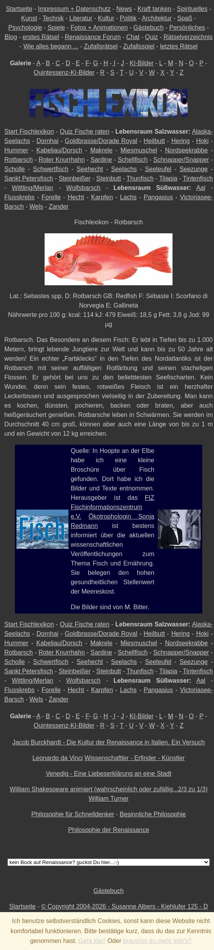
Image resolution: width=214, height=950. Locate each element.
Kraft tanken (154, 8)
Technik (53, 18)
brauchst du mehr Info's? (157, 940)
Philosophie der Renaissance (108, 830)
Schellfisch (132, 159)
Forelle (51, 197)
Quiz (151, 37)
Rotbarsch (18, 159)
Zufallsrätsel (100, 46)
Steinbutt (108, 178)
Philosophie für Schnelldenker (72, 814)
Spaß (184, 18)
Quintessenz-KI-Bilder (64, 72)
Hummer (16, 150)
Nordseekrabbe (186, 150)
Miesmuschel (138, 150)
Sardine (101, 159)
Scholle (14, 169)
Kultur (106, 18)
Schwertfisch (50, 169)
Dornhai (47, 141)
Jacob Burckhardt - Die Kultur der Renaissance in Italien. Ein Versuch (109, 742)
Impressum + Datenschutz (74, 8)
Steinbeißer (75, 178)
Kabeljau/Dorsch (59, 150)
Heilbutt (154, 141)
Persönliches (187, 27)
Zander (59, 206)
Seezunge (194, 169)
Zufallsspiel (139, 46)
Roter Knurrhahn (61, 159)
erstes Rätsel (41, 37)
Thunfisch (139, 178)
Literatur (80, 18)
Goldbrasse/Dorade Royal (101, 141)
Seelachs (124, 169)
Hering (180, 141)
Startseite (19, 8)
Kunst (29, 18)
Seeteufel (158, 169)
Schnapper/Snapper (181, 159)
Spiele (56, 27)
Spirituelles (192, 8)
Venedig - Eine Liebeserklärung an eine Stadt (108, 773)
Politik (128, 18)
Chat (133, 37)
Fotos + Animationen (99, 27)
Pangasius (158, 197)
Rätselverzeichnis (188, 37)
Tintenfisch (198, 178)
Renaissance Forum (92, 37)
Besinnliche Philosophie (153, 814)
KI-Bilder (141, 63)
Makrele (101, 150)
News (124, 8)
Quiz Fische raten (84, 131)
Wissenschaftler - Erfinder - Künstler (135, 758)
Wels (36, 206)
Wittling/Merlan (32, 187)
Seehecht (90, 169)
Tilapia (168, 178)
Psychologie (25, 27)
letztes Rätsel (179, 46)
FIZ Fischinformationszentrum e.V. (113, 507)
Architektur (156, 18)
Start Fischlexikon (29, 131)
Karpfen (102, 197)
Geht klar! (92, 940)
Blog (11, 37)
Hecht (76, 197)
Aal (200, 187)
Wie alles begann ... (51, 46)
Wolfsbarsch (83, 187)
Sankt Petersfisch (28, 178)
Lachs (128, 197)
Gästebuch (148, 27)
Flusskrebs (19, 197)
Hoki (202, 141)
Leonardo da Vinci (57, 758)
